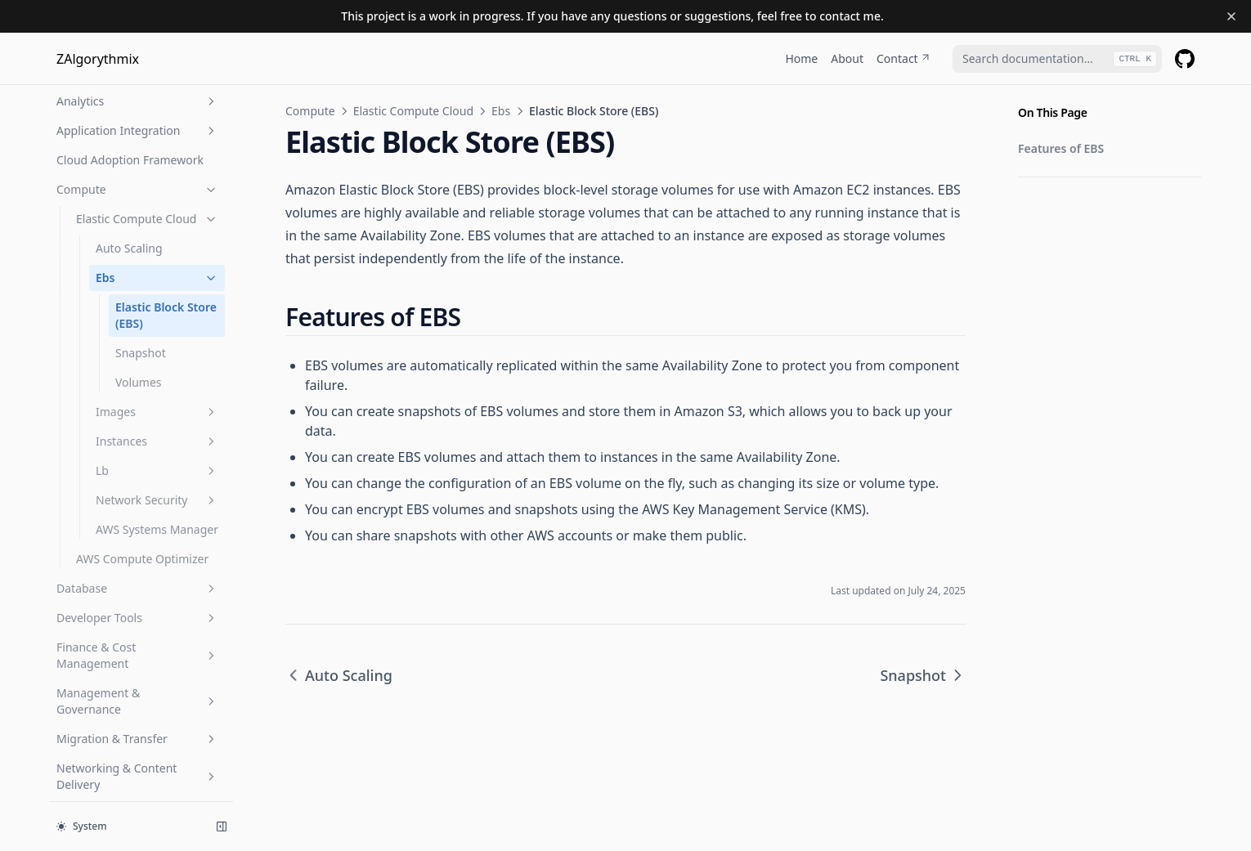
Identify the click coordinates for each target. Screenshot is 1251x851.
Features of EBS (1061, 148)
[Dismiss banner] (1231, 16)
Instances (157, 441)
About (847, 58)
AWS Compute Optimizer (142, 559)
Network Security (157, 500)
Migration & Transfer (137, 738)
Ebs (157, 277)
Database (137, 588)
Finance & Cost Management (137, 655)
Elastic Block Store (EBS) (166, 315)
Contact (904, 58)
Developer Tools (137, 617)
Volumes (138, 382)
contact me (850, 16)
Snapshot (140, 353)
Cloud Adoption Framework (130, 160)
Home (801, 58)
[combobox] (1057, 59)
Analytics (137, 101)
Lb (157, 470)
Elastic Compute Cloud (147, 218)
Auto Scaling (129, 248)
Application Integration (137, 130)
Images (157, 411)
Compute (137, 189)
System (81, 826)
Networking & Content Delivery (137, 776)
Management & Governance (137, 701)
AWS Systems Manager (157, 529)
